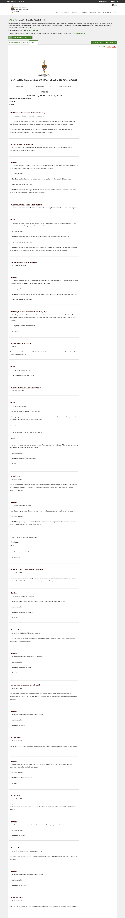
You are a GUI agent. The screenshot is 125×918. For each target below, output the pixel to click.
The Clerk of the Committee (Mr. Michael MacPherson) (28, 113)
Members (75, 12)
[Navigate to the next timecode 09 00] (11, 542)
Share (114, 5)
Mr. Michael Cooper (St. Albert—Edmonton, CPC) (26, 204)
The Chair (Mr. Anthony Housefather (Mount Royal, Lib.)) (29, 312)
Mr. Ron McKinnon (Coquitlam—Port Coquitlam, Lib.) (27, 569)
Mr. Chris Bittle (15, 476)
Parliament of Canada (15, 1)
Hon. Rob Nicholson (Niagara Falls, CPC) (24, 262)
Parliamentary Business (62, 12)
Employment (107, 12)
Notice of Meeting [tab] (14, 42)
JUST (11, 20)
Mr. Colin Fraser (16, 737)
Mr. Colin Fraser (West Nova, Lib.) (21, 343)
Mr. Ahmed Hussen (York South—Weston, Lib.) (25, 387)
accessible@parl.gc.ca (78, 33)
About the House (95, 12)
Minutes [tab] (25, 42)
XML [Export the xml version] (109, 46)
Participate (84, 12)
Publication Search (31, 30)
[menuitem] (103, 1)
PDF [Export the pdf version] (114, 46)
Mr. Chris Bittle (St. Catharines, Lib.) (22, 144)
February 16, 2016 (20, 37)
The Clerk (14, 162)
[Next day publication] (30, 37)
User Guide (102, 46)
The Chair (14, 367)
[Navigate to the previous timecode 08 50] (14, 542)
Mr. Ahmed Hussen (17, 630)
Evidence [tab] (33, 42)
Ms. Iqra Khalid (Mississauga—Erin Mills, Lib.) (25, 685)
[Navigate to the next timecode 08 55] (10, 101)
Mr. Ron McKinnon (16, 897)
